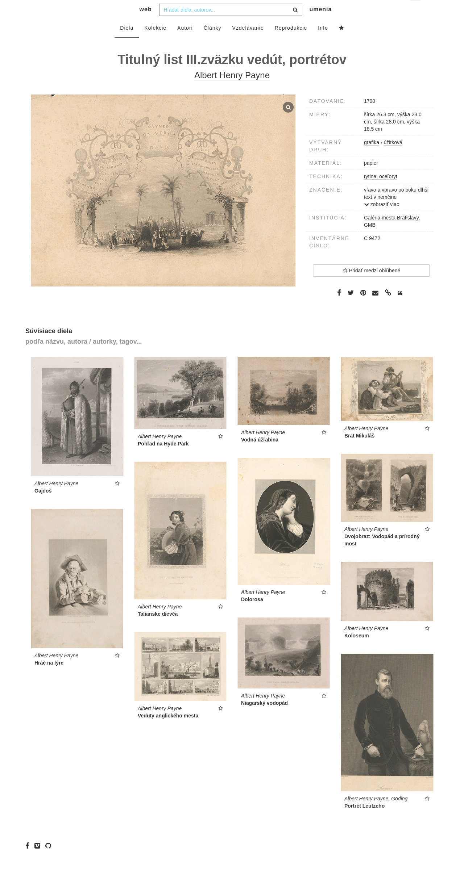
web (146, 24)
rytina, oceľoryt (380, 191)
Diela (126, 42)
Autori (185, 42)
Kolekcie (155, 42)
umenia (320, 24)
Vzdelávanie (248, 42)
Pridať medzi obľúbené (372, 285)
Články (212, 42)
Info (323, 42)
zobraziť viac (381, 219)
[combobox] (230, 24)
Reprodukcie (291, 42)
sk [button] (416, 11)
